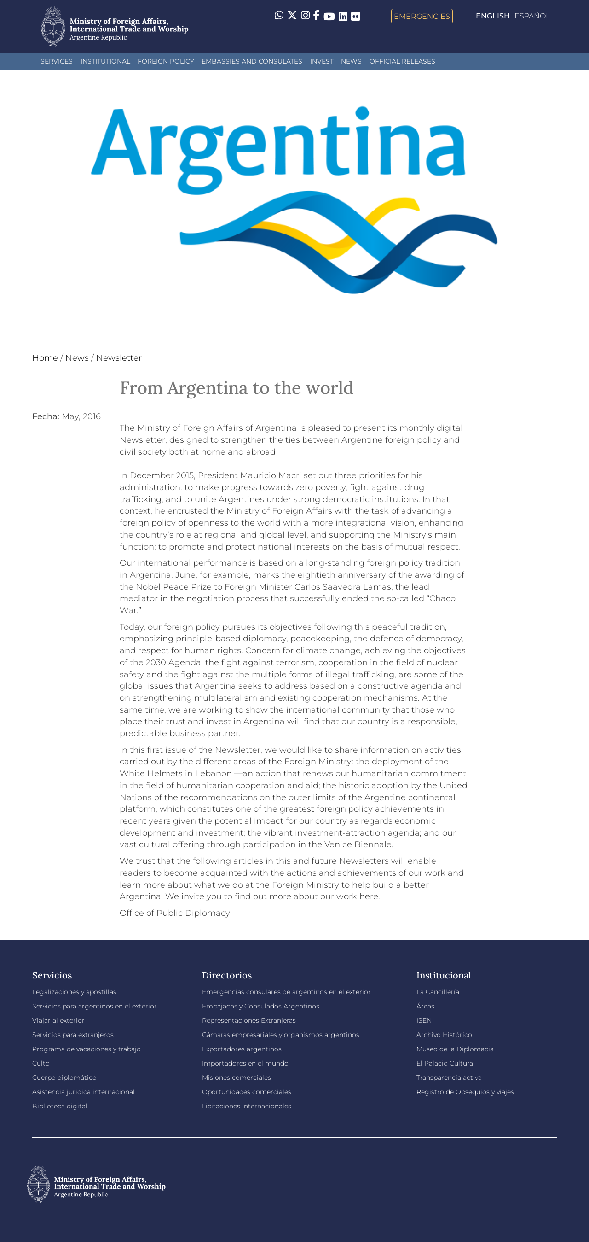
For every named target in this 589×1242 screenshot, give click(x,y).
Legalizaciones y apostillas (74, 992)
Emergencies (422, 16)
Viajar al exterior (58, 1020)
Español (532, 16)
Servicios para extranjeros (73, 1035)
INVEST (322, 61)
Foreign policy (166, 61)
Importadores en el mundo (245, 1063)
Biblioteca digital (59, 1106)
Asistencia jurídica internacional (83, 1092)
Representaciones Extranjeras (249, 1020)
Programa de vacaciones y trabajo (86, 1049)
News (351, 61)
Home (45, 358)
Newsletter (119, 358)
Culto (41, 1063)
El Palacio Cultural (445, 1063)
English (493, 16)
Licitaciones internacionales (246, 1106)
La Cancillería (437, 992)
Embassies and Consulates (252, 61)
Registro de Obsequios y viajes (465, 1092)
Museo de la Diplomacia (455, 1049)
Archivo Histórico (444, 1035)
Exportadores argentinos (242, 1049)
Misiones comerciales (236, 1077)
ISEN (424, 1020)
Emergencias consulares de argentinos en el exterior (286, 992)
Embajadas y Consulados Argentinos (260, 1006)
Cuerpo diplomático (64, 1077)
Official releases (402, 61)
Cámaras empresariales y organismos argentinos (280, 1035)
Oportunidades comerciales (246, 1092)
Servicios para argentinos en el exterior (94, 1006)
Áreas (425, 1006)
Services (56, 61)
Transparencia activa (449, 1077)
